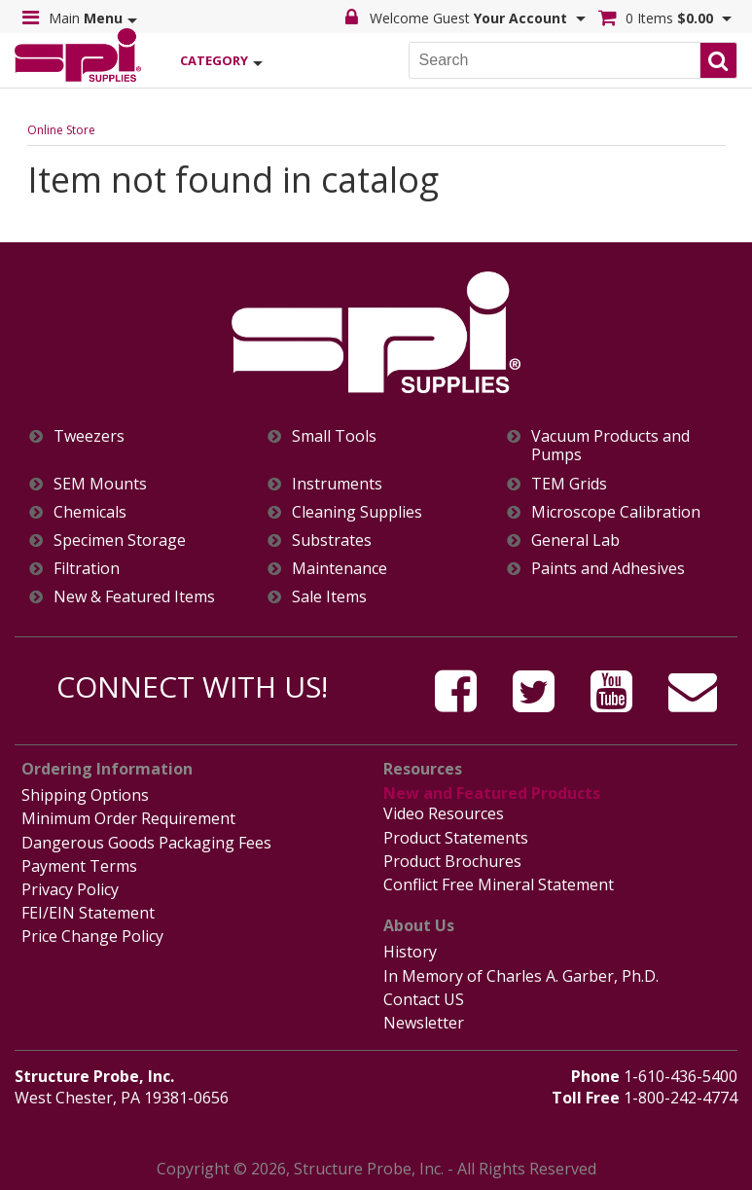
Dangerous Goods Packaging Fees (146, 842)
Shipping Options (85, 795)
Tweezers (89, 436)
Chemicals (90, 512)
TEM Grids (569, 484)
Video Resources (443, 813)
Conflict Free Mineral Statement (498, 884)
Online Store (61, 130)
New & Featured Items (134, 597)
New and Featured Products (491, 793)
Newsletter (423, 1022)
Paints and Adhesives (608, 568)
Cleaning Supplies (357, 512)
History (410, 951)
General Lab (575, 540)
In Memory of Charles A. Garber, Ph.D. (521, 976)
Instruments (337, 484)
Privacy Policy (70, 889)
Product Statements (455, 837)
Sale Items (329, 597)
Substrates (332, 540)
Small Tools (334, 436)
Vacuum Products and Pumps (610, 445)
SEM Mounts (100, 484)
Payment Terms (79, 866)
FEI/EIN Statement (88, 912)
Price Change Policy (92, 936)
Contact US (423, 999)
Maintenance (339, 568)
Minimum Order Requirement (128, 818)
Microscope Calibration (615, 512)
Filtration (87, 568)
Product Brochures (452, 861)
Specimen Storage (120, 540)
